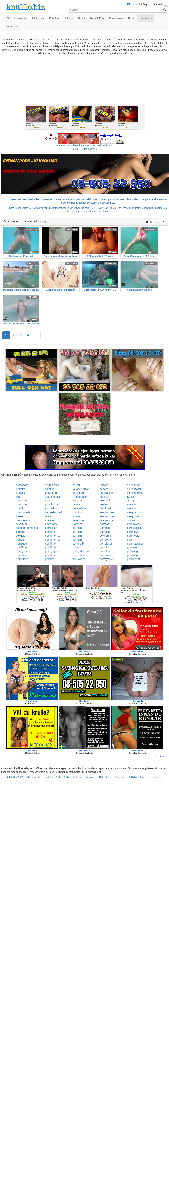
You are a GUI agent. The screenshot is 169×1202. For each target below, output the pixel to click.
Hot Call (99, 777)
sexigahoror (134, 485)
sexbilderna (52, 485)
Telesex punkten (33, 777)
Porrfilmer (140, 208)
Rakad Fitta (115, 208)
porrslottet (78, 559)
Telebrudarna (35, 199)
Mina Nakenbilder (122, 199)
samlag (76, 504)
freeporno (51, 492)
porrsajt (20, 539)
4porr (48, 500)
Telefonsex (48, 199)
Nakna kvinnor (39, 208)
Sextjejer (65, 202)
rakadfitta (78, 520)
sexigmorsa (107, 512)
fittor (18, 496)
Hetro (134, 4)
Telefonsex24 (93, 199)
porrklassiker (135, 527)
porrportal (105, 539)
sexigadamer (135, 492)
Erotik (93, 208)
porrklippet (133, 559)
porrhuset (22, 555)
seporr (104, 488)
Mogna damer (89, 211)
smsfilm (49, 488)
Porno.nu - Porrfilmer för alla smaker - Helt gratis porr (84, 145)
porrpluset (106, 543)
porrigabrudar (24, 551)
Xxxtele (108, 777)
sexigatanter (107, 520)
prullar (76, 485)
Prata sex (68, 199)
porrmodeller (24, 512)
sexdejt (20, 535)
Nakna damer (73, 211)
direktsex (21, 500)
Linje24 (12, 199)
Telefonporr (106, 199)
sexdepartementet (27, 527)
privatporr (78, 492)
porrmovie (133, 531)
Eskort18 (96, 202)
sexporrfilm (106, 535)
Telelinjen (22, 199)
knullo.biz (18, 777)
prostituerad (52, 504)
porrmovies (134, 523)
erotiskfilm (51, 508)
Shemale (158, 4)
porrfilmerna (52, 535)
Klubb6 (87, 202)
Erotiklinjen (145, 777)
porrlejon (21, 504)
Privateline (48, 777)
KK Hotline (133, 777)
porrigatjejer (52, 551)
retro (48, 516)
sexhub (131, 504)
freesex (20, 516)
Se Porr (131, 496)
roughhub (78, 500)
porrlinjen (132, 547)
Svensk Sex (128, 208)
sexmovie (105, 500)
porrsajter (105, 527)
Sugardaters (160, 208)
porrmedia (133, 535)
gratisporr (22, 485)
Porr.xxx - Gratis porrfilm (84, 148)
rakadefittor (79, 508)
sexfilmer (132, 520)
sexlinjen (105, 504)
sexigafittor (106, 492)
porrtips (77, 512)
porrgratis (51, 523)
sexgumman (134, 512)
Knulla (149, 208)
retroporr (50, 520)
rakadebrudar (80, 488)
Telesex (58, 199)
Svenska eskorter (158, 199)
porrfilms (50, 531)
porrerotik (78, 543)
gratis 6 (20, 492)
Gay (145, 4)
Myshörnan (120, 777)
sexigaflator (134, 488)
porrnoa (104, 523)
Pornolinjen (158, 777)
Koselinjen (79, 199)
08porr (104, 485)
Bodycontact (108, 202)
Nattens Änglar (63, 777)
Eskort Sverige (140, 199)
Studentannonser (57, 208)
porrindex (78, 555)
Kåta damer (103, 211)
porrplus (105, 547)
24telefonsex (53, 496)
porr (129, 539)
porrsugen (22, 543)
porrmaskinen (135, 543)
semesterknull (53, 512)
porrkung (132, 551)
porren (76, 547)
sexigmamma (108, 516)
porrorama (106, 555)
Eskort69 (26, 208)
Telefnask (88, 777)
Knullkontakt (82, 208)
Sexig (130, 500)
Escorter (71, 208)
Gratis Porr (102, 208)
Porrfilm (77, 523)
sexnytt (104, 496)
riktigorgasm (79, 496)
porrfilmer (51, 543)
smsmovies (23, 520)
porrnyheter (107, 559)
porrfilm (20, 488)
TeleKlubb (76, 777)
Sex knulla (106, 508)
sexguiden (133, 516)
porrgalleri (51, 527)
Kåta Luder (15, 208)
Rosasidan (77, 202)
